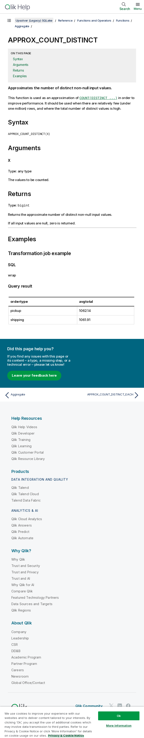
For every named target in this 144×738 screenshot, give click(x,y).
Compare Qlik (22, 590)
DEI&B (15, 650)
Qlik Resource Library (28, 458)
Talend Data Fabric (26, 499)
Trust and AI (20, 577)
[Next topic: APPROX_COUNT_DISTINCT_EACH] (107, 394)
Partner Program (24, 662)
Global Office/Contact (28, 681)
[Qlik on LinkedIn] (119, 704)
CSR (14, 643)
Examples (20, 76)
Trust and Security (25, 565)
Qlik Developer (23, 432)
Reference (65, 20)
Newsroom (20, 675)
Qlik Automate (22, 537)
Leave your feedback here (34, 374)
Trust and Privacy (25, 571)
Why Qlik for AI (22, 584)
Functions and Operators (94, 20)
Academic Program (26, 656)
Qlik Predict (20, 530)
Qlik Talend (20, 487)
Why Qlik (18, 558)
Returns (18, 70)
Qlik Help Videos (24, 426)
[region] (72, 722)
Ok (119, 716)
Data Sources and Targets (31, 603)
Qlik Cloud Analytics (26, 518)
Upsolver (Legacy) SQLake (34, 20)
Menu (138, 8)
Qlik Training (20, 439)
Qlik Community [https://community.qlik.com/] (89, 705)
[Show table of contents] (9, 20)
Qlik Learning (21, 445)
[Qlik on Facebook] (128, 704)
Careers (17, 669)
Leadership (20, 637)
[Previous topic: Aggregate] (37, 394)
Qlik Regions (21, 609)
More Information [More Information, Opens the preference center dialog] (119, 725)
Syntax (18, 59)
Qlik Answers (21, 524)
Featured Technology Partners (35, 597)
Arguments (20, 65)
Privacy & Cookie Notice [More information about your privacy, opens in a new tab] (66, 735)
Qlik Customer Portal (27, 451)
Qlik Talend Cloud (25, 493)
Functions (122, 20)
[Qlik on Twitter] (111, 704)
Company (18, 631)
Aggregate (22, 26)
